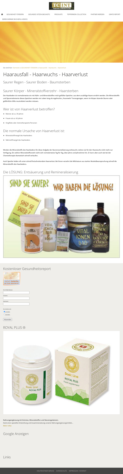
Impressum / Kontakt (77, 471)
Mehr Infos (7, 426)
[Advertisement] (9, 443)
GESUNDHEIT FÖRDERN (29, 68)
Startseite (16, 68)
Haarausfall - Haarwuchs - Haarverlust (52, 68)
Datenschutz (61, 471)
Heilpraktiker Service (45, 471)
